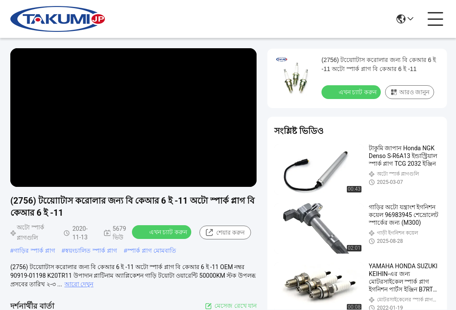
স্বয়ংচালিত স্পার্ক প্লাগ (91, 250)
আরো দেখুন (78, 284)
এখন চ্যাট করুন (162, 231)
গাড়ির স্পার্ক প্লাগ (34, 250)
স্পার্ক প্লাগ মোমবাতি (151, 250)
